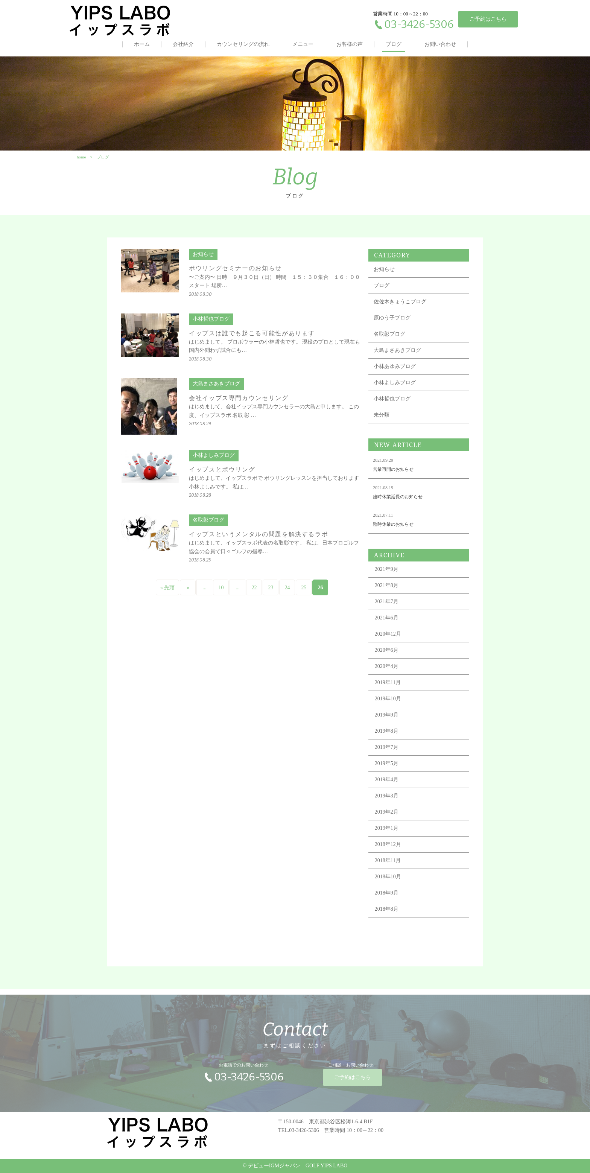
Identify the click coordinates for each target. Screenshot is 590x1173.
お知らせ (384, 275)
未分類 (381, 420)
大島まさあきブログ (397, 356)
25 (303, 593)
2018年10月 (388, 882)
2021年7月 (386, 607)
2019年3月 (386, 801)
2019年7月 (386, 753)
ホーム (142, 44)
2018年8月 (386, 914)
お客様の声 (349, 44)
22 (254, 593)
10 (221, 593)
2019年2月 (386, 817)
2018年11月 (388, 866)
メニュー (302, 44)
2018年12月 (388, 850)
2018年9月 (386, 898)
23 (270, 593)
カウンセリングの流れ (243, 44)
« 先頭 (167, 593)
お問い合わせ (440, 44)
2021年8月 (386, 591)
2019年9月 (386, 720)
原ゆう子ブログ (392, 323)
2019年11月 (388, 688)
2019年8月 (386, 736)
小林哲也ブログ (392, 404)
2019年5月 (386, 769)
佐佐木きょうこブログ (400, 307)
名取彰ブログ (389, 339)
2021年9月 (386, 575)
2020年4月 (386, 672)
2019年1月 (386, 834)
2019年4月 (386, 785)
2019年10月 (388, 704)
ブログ (393, 44)
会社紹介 (183, 44)
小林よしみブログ (395, 388)
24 (287, 593)
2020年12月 (388, 639)
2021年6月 (386, 623)
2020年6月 (386, 656)
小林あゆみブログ (395, 372)
